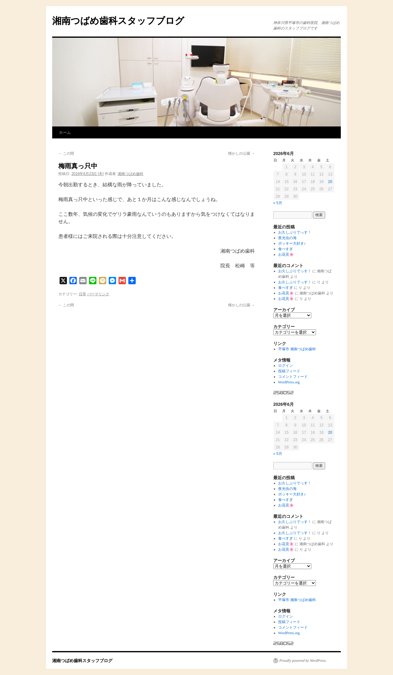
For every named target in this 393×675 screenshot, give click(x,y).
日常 (82, 294)
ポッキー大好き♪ (292, 243)
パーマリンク (98, 294)
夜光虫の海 (287, 238)
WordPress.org (289, 382)
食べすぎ (285, 249)
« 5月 (277, 203)
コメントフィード (293, 376)
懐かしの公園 (241, 153)
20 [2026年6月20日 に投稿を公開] (330, 182)
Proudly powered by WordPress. (303, 660)
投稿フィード (289, 371)
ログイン (285, 365)
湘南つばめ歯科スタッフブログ (118, 21)
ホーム (65, 132)
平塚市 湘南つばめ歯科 (297, 349)
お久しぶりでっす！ (294, 232)
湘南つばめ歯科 (130, 174)
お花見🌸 (286, 254)
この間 (66, 153)
